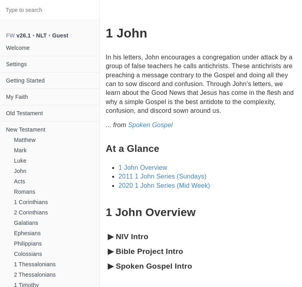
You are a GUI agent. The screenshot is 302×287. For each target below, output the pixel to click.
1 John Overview (142, 167)
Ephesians (27, 233)
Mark (20, 150)
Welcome (18, 48)
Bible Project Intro (145, 251)
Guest (60, 35)
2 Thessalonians (35, 274)
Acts (19, 181)
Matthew (25, 140)
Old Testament (24, 113)
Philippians (28, 243)
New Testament (25, 129)
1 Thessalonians (35, 264)
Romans (24, 192)
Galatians (26, 223)
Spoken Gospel (150, 125)
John (20, 171)
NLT (41, 35)
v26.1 (23, 35)
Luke (20, 160)
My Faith (17, 97)
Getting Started (25, 80)
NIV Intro (128, 237)
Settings (16, 64)
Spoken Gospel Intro (150, 266)
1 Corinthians (31, 202)
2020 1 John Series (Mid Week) (164, 185)
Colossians (28, 254)
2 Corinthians (31, 212)
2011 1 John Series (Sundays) (162, 176)
